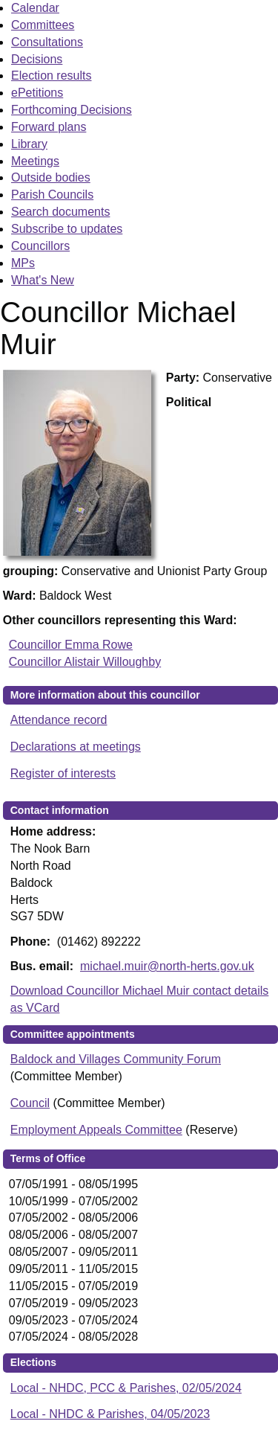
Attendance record (58, 719)
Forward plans (48, 127)
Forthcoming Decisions (71, 109)
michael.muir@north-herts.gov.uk (167, 966)
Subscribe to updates (66, 228)
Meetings (35, 161)
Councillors (40, 246)
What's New (42, 280)
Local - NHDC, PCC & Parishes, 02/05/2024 (126, 1388)
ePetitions (37, 92)
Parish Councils (52, 194)
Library (29, 144)
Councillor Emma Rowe (71, 644)
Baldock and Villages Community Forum (115, 1059)
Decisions (36, 59)
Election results (51, 75)
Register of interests (63, 773)
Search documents (60, 211)
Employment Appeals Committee (96, 1129)
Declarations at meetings (75, 746)
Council (30, 1103)
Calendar (35, 7)
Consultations (47, 42)
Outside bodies (50, 177)
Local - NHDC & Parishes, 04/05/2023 (110, 1414)
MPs (23, 263)
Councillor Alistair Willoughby (85, 661)
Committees (42, 25)
